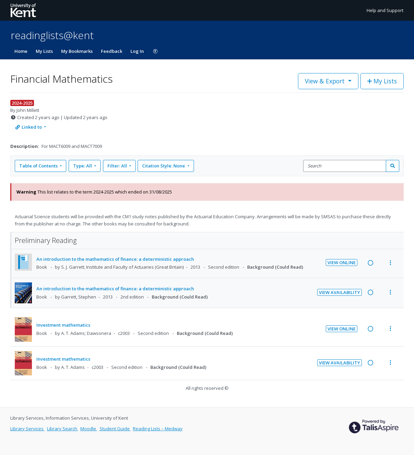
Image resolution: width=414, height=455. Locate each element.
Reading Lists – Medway (158, 428)
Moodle (88, 428)
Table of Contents (39, 166)
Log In (137, 51)
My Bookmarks (77, 51)
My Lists (44, 51)
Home (20, 51)
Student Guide (115, 428)
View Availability (339, 292)
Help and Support (385, 10)
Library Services (27, 428)
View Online (341, 262)
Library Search (62, 428)
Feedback (111, 51)
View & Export (325, 81)
